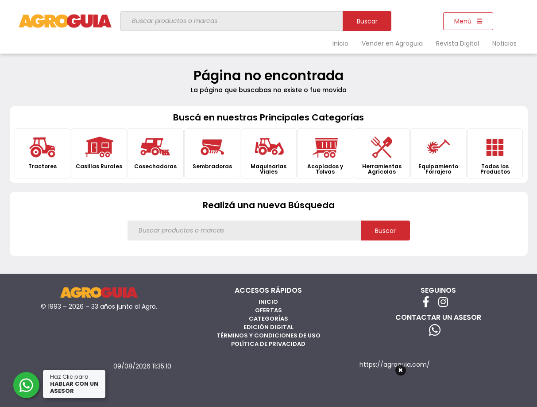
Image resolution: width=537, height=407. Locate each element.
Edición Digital (268, 327)
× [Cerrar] (400, 370)
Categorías (268, 318)
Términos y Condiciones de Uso (268, 335)
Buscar (367, 21)
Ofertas (268, 310)
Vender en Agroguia (392, 43)
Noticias (504, 43)
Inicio (340, 43)
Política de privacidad (268, 344)
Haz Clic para (75, 383)
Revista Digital (457, 43)
